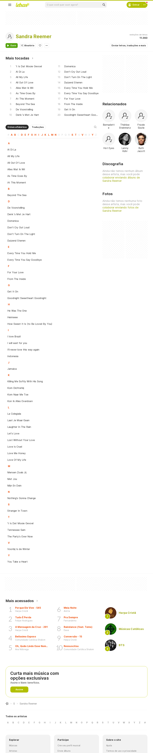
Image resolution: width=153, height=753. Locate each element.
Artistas (13, 751)
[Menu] (10, 5)
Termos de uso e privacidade (121, 751)
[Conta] (144, 5)
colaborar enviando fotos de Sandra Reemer (120, 209)
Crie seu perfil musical (69, 745)
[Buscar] (104, 5)
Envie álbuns (64, 751)
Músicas (13, 745)
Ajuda (109, 745)
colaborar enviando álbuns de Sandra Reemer (121, 179)
